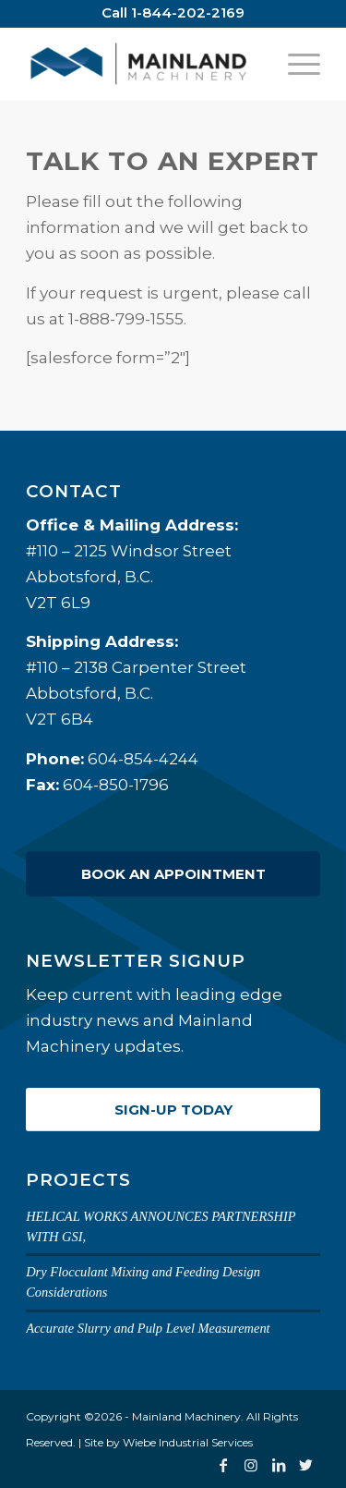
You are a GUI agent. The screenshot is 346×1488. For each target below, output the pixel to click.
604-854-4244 (143, 759)
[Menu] (294, 64)
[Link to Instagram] (251, 1465)
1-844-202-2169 (188, 12)
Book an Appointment (173, 874)
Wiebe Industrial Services (188, 1442)
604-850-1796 (116, 784)
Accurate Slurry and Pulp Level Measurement (148, 1328)
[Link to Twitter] (306, 1465)
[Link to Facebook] (223, 1465)
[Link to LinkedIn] (278, 1465)
